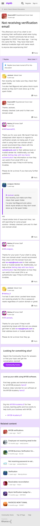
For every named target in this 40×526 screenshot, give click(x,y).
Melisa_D (7, 294)
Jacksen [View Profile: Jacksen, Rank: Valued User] (10, 75)
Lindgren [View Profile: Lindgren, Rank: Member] (10, 184)
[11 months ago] (13, 495)
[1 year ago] (12, 433)
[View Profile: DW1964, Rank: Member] (5, 494)
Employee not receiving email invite (22, 441)
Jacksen (10, 195)
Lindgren (9, 249)
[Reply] (35, 53)
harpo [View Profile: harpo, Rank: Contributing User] (19, 484)
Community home (13, 365)
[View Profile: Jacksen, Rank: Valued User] (4, 76)
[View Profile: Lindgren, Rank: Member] (4, 185)
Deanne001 (10, 129)
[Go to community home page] (9, 3)
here (23, 385)
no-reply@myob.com (14, 262)
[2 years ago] (12, 474)
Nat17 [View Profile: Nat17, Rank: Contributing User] (19, 433)
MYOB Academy (16, 404)
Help (29, 515)
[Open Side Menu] (3, 3)
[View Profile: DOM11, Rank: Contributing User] (5, 504)
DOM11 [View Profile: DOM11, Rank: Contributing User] (21, 505)
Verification (12, 471)
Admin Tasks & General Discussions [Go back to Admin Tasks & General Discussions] (13, 9)
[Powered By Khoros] (20, 521)
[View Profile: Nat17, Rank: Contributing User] (5, 432)
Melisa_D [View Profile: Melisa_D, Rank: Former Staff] (10, 123)
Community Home (8, 515)
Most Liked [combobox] (32, 59)
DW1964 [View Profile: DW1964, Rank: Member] (23, 495)
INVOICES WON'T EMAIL (17, 502)
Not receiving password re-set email (20, 461)
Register (28, 3)
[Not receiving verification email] (14, 78)
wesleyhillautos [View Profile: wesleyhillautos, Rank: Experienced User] (22, 464)
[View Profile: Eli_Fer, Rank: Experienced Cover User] (5, 452)
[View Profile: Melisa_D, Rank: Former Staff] (4, 125)
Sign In (35, 3)
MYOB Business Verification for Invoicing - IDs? (20, 451)
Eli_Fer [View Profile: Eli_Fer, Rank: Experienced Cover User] (21, 454)
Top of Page (21, 515)
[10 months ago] (13, 443)
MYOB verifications (15, 430)
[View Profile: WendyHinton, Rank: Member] (5, 473)
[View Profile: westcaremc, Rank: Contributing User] (5, 442)
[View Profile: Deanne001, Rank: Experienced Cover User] (4, 16)
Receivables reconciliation (18, 482)
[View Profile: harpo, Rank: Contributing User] (5, 483)
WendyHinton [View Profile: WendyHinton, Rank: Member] (22, 474)
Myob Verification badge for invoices (19, 492)
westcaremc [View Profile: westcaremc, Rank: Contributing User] (24, 443)
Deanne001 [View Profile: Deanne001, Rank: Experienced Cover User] (12, 15)
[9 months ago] (13, 454)
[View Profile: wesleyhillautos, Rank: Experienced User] (5, 463)
